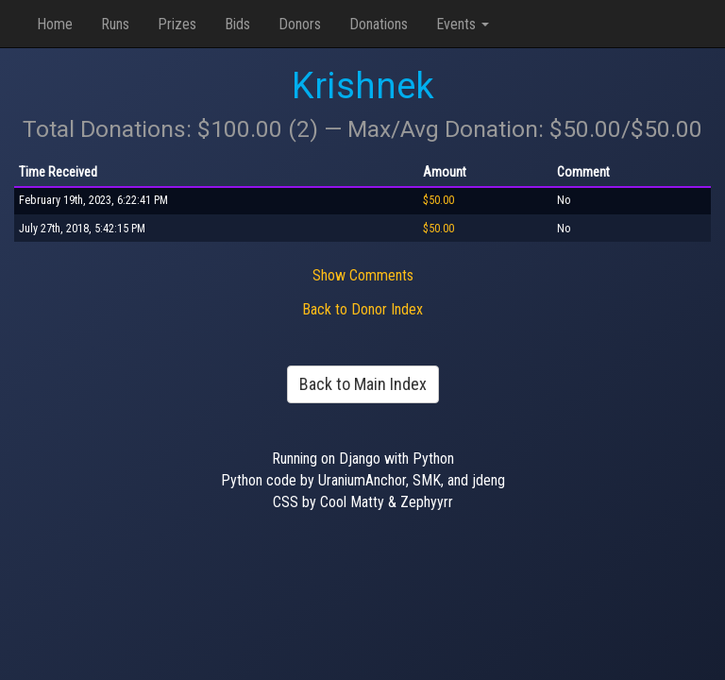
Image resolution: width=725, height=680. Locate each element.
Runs (115, 24)
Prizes (177, 24)
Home (55, 24)
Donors (299, 24)
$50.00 (438, 200)
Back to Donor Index (362, 309)
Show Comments (362, 275)
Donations (378, 24)
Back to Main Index (363, 384)
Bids (237, 24)
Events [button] (462, 24)
